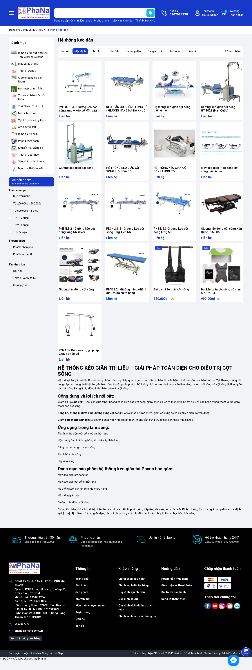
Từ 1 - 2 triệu (19, 218)
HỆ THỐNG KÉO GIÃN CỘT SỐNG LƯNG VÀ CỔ (123, 171)
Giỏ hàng (234, 13)
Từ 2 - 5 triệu (19, 225)
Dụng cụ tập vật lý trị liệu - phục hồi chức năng (82, 20)
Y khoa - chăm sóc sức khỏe (32, 97)
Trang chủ (15, 29)
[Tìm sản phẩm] (104, 13)
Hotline (179, 13)
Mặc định (80, 51)
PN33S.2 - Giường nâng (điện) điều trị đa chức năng (126, 296)
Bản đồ (79, 635)
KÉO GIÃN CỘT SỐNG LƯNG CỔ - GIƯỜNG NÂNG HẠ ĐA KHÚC (127, 108)
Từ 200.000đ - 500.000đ (25, 203)
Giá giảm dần (155, 51)
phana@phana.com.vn (28, 640)
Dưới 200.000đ (19, 196)
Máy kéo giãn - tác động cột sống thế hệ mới (219, 171)
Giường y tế (18, 285)
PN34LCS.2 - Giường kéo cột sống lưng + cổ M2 (125, 234)
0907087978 (21, 633)
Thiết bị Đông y (144, 20)
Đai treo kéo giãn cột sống (171, 295)
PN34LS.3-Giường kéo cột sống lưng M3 (171, 234)
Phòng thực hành (28, 141)
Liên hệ (80, 628)
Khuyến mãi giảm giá (30, 147)
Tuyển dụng (82, 621)
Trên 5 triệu (18, 232)
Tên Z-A (114, 51)
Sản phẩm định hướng (31, 161)
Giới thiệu (81, 594)
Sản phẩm (81, 601)
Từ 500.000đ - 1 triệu (23, 210)
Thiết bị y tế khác (28, 154)
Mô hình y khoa (27, 113)
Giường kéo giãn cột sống (76, 169)
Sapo (61, 662)
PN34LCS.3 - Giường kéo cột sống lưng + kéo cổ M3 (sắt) (78, 108)
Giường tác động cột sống (76, 295)
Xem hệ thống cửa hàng (25, 647)
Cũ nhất (192, 51)
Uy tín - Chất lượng (162, 547)
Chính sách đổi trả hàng (133, 594)
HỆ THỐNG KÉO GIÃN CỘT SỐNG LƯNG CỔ (171, 171)
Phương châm (102, 551)
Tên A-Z (97, 51)
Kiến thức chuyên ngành (90, 614)
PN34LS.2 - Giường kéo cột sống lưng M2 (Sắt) (77, 234)
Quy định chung (128, 608)
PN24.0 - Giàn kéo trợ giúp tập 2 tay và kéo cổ (79, 359)
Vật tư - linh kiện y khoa (32, 120)
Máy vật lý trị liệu (123, 20)
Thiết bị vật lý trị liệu (23, 278)
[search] (150, 13)
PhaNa (37, 662)
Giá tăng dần (133, 51)
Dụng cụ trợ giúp (28, 134)
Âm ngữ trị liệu (27, 127)
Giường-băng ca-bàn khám (30, 79)
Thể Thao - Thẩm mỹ (30, 106)
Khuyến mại (82, 608)
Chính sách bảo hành (131, 588)
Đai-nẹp (15, 271)
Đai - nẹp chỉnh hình (30, 88)
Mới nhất (175, 51)
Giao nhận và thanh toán (176, 594)
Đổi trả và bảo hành (173, 601)
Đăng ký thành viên (173, 608)
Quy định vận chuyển (131, 601)
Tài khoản (210, 13)
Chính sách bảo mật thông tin (137, 625)
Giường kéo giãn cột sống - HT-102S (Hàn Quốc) (219, 108)
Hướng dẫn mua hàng (174, 588)
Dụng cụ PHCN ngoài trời (33, 168)
